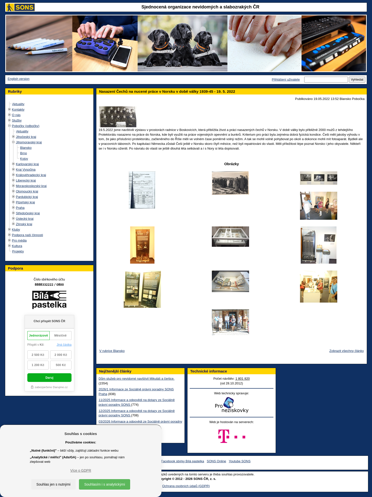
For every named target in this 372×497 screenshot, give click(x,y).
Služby (17, 120)
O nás (16, 115)
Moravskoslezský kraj (31, 186)
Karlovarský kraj (27, 164)
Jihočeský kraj (26, 137)
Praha (20, 208)
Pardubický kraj (27, 197)
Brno (23, 153)
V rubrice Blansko (112, 351)
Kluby (16, 229)
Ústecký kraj (25, 218)
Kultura (17, 246)
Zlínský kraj (24, 224)
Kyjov (24, 158)
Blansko (26, 148)
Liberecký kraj (26, 180)
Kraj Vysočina (26, 169)
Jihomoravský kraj (29, 142)
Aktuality (18, 104)
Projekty (18, 251)
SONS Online (216, 461)
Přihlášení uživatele (286, 79)
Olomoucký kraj (27, 191)
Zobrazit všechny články (346, 351)
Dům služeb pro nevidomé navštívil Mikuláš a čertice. (137, 378)
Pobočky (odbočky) (25, 126)
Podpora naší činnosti (27, 235)
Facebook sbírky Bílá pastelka (182, 461)
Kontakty (18, 109)
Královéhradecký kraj (31, 175)
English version (19, 79)
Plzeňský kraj (25, 202)
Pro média (19, 240)
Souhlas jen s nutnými (54, 484)
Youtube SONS (240, 461)
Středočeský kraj (28, 213)
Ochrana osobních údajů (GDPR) (186, 486)
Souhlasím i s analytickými (104, 484)
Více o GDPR (80, 470)
